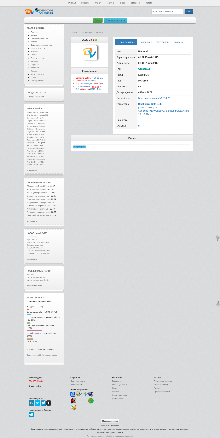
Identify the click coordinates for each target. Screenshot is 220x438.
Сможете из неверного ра (38, 196)
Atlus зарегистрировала (37, 189)
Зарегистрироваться (115, 20)
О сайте (115, 392)
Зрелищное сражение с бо (38, 192)
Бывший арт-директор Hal (38, 206)
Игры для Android (38, 48)
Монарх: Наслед (33, 134)
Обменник (135, 3)
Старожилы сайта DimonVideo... (39, 253)
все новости (32, 221)
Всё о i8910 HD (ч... (89, 89)
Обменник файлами (39, 38)
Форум (149, 3)
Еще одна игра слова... (35, 245)
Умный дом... (31, 123)
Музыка (34, 55)
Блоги (114, 388)
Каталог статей (37, 74)
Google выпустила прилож (38, 202)
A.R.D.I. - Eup (32, 145)
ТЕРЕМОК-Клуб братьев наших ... (39, 251)
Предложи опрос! (49, 355)
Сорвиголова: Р (32, 118)
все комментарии (34, 286)
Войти (97, 20)
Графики (178, 42)
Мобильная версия (110, 421)
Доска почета (117, 399)
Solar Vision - (31, 154)
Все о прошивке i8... (89, 86)
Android (110, 3)
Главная (72, 3)
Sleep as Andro (32, 126)
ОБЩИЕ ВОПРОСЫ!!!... (35, 248)
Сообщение (146, 42)
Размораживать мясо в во (38, 199)
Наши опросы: (35, 297)
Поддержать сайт (37, 92)
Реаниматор (117, 381)
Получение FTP (76, 385)
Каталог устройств (119, 385)
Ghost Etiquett (32, 159)
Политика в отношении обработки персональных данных (110, 436)
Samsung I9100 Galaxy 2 (151, 111)
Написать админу (161, 385)
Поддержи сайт (37, 81)
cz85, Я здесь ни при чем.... (37, 277)
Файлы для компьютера (41, 45)
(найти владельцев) (147, 107)
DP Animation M (32, 112)
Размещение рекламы (163, 381)
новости (45, 182)
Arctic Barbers (32, 156)
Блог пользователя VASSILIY (154, 98)
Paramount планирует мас (38, 212)
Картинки (35, 68)
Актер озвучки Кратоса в (37, 209)
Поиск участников (119, 395)
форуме (42, 233)
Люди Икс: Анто (32, 137)
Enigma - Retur (32, 121)
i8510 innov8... (87, 81)
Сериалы (35, 64)
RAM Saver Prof (32, 115)
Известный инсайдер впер (38, 215)
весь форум (32, 259)
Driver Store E (32, 143)
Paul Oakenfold (32, 148)
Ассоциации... (32, 237)
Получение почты (77, 381)
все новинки (32, 170)
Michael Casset (32, 165)
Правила (157, 388)
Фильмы (34, 61)
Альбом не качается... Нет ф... (38, 280)
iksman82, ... (31, 274)
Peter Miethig (32, 151)
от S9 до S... (89, 78)
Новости (85, 3)
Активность (163, 42)
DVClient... (30, 129)
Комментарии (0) (34, 355)
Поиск (33, 77)
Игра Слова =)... (33, 240)
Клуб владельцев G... (90, 83)
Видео (123, 3)
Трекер (98, 3)
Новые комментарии (39, 271)
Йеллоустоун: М (33, 140)
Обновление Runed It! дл (38, 186)
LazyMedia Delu (32, 132)
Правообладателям (162, 392)
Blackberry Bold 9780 (150, 104)
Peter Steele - (32, 162)
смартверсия (79, 147)
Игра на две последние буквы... (38, 242)
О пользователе (126, 42)
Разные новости (38, 58)
